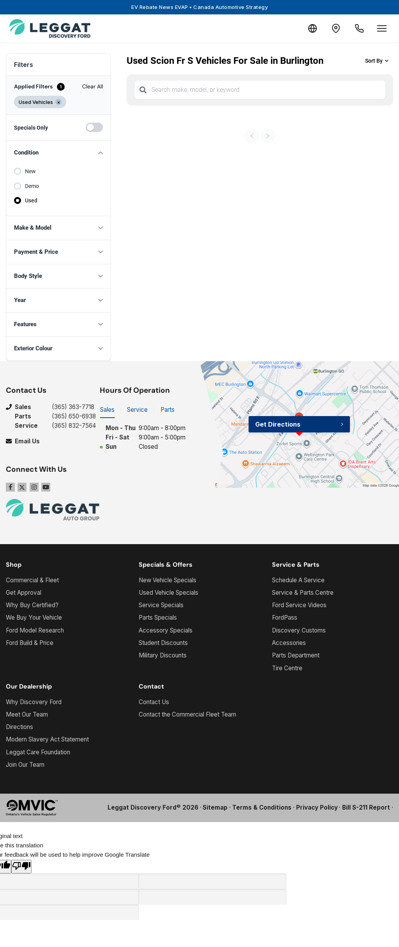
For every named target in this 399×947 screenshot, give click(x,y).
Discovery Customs (299, 630)
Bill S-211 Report (366, 807)
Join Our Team (25, 764)
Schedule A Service (298, 580)
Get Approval (23, 592)
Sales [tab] (107, 409)
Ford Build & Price (29, 643)
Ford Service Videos (299, 605)
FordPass (284, 617)
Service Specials (161, 605)
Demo (32, 186)
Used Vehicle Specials (168, 592)
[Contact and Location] (335, 28)
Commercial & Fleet (32, 580)
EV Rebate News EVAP (199, 7)
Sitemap (215, 807)
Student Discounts (163, 643)
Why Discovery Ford (34, 702)
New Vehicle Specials (167, 580)
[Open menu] (382, 28)
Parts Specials (158, 617)
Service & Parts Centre (303, 592)
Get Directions (277, 424)
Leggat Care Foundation (38, 752)
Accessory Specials (165, 630)
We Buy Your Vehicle (34, 617)
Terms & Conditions (261, 807)
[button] (58, 153)
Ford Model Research (35, 630)
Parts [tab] (168, 409)
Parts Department (296, 655)
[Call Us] (359, 28)
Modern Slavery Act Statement (47, 739)
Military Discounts (163, 655)
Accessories (289, 643)
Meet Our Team (27, 714)
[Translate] (312, 28)
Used (31, 200)
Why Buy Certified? (32, 605)
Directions (19, 727)
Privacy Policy (317, 807)
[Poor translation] (21, 866)
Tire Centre (287, 668)
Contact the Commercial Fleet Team (187, 714)
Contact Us (154, 702)
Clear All (92, 86)
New (30, 171)
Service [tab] (137, 409)
